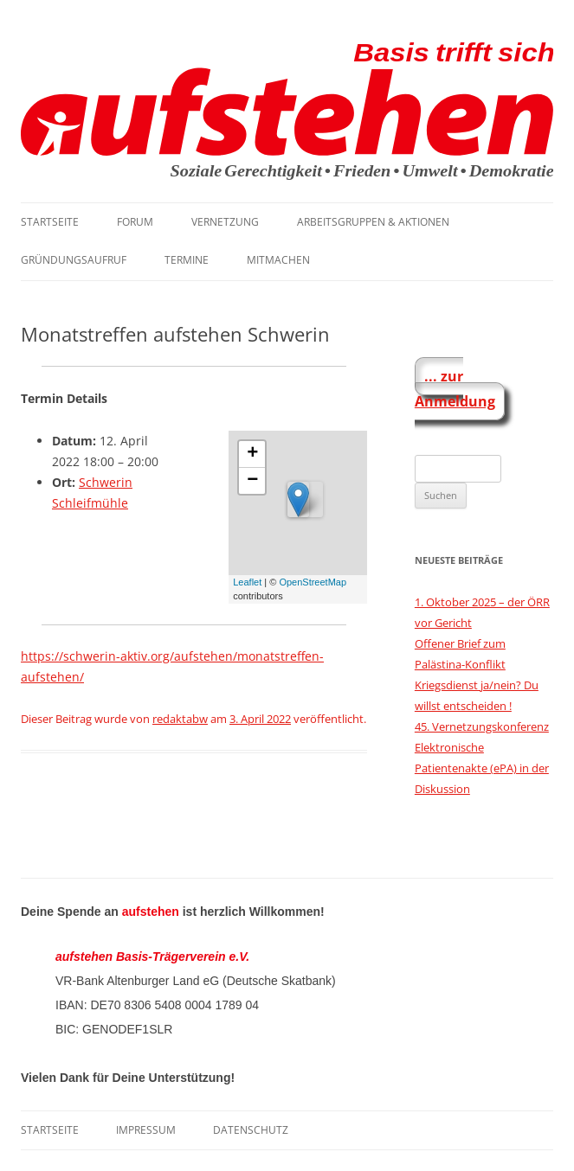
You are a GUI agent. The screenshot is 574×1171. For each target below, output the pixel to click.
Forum (135, 221)
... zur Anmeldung (455, 389)
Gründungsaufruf (73, 260)
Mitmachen (278, 260)
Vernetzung (225, 221)
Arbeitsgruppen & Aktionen (373, 221)
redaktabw (180, 718)
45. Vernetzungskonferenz (482, 726)
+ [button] (252, 454)
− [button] (252, 481)
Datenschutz (250, 1130)
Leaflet (247, 582)
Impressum (146, 1130)
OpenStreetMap (312, 582)
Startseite (50, 221)
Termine (186, 260)
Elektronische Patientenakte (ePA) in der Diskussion (482, 768)
